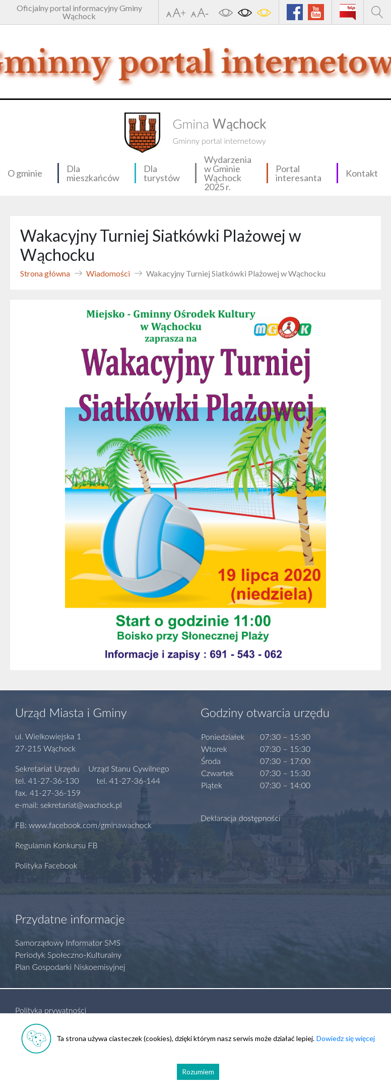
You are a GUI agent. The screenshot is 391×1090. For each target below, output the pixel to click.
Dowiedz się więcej (345, 1038)
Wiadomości (108, 273)
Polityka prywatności (50, 1010)
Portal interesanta (298, 173)
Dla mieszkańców (93, 173)
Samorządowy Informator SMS (67, 942)
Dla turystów (162, 173)
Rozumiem (198, 1071)
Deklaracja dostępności (241, 818)
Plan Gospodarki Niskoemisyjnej (70, 966)
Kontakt (362, 173)
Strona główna (45, 273)
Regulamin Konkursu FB (56, 845)
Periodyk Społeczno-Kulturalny (68, 954)
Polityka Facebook (46, 865)
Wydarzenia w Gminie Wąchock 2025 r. (227, 173)
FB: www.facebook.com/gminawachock (83, 825)
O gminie (25, 173)
